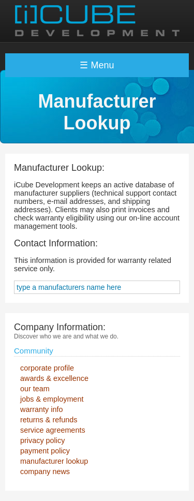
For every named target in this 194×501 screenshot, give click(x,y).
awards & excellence (54, 378)
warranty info (41, 409)
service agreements (52, 430)
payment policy (45, 451)
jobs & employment (51, 399)
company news (45, 471)
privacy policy (42, 440)
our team (35, 389)
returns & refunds (48, 420)
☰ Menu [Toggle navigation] (97, 65)
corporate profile (47, 368)
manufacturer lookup (54, 461)
